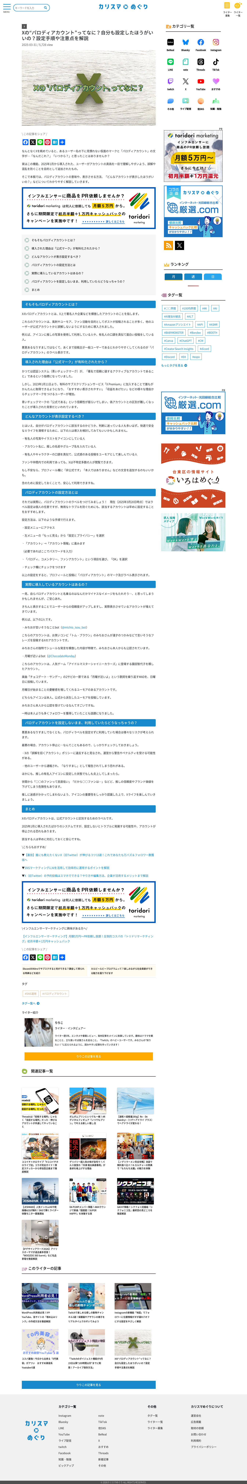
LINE (170, 69)
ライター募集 (155, 1428)
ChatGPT (186, 340)
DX (184, 357)
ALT (191, 316)
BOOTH (213, 332)
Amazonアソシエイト (178, 324)
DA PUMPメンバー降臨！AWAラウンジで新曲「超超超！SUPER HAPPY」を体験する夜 (87, 1210)
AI (216, 308)
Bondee (196, 332)
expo (197, 357)
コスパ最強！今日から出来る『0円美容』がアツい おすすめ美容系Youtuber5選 (40, 1363)
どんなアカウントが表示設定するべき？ (56, 257)
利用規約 (196, 1440)
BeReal (170, 50)
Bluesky (185, 50)
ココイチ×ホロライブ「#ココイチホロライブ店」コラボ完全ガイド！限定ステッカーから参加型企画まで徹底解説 (40, 1166)
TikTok (215, 69)
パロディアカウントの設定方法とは (54, 265)
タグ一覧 (152, 1415)
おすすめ (215, 89)
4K (205, 308)
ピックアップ (66, 1465)
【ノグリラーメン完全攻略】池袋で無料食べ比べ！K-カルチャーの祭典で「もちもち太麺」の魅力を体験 (134, 1165)
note (185, 69)
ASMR (214, 324)
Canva (169, 340)
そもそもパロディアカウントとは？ (54, 240)
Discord (170, 357)
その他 (170, 109)
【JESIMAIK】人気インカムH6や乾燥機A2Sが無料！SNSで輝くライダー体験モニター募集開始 (40, 1210)
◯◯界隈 (171, 308)
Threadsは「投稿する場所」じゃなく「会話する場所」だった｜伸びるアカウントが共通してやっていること (39, 1121)
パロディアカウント (55, 993)
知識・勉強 (215, 109)
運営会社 (196, 1415)
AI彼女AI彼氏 (173, 316)
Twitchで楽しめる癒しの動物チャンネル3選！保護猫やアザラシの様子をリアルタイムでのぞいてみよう (86, 1317)
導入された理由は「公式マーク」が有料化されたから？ (66, 248)
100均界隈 (190, 308)
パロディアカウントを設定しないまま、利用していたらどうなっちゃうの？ (78, 281)
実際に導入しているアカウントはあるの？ (58, 273)
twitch (170, 89)
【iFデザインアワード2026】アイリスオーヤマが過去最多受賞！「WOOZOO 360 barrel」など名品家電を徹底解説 (39, 1253)
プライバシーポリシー (204, 1447)
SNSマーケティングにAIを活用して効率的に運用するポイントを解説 (67, 868)
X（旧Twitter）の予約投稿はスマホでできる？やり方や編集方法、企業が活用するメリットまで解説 (86, 876)
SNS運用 (31, 993)
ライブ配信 (185, 109)
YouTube (200, 89)
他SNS (200, 109)
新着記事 (103, 1459)
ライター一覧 (155, 1422)
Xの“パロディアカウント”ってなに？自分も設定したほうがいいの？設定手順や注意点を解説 (133, 1363)
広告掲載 (196, 1422)
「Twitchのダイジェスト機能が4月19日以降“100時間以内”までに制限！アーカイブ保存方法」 (85, 1363)
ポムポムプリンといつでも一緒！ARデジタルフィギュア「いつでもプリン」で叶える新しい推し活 (87, 1120)
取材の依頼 (197, 1428)
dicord (205, 348)
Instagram (216, 50)
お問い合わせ (198, 1434)
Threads (200, 69)
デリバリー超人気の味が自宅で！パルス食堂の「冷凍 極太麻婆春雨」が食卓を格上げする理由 (87, 1165)
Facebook (201, 50)
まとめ (36, 290)
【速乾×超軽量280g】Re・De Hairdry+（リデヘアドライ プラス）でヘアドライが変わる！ (135, 1120)
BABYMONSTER (175, 332)
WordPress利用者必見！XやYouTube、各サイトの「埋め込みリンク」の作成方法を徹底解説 (39, 1317)
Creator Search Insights (179, 348)
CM (201, 340)
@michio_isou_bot (74, 627)
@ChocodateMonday (61, 656)
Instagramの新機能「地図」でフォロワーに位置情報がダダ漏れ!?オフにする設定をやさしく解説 (132, 1317)
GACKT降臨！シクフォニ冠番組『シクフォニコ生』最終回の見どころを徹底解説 (135, 1210)
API (201, 324)
